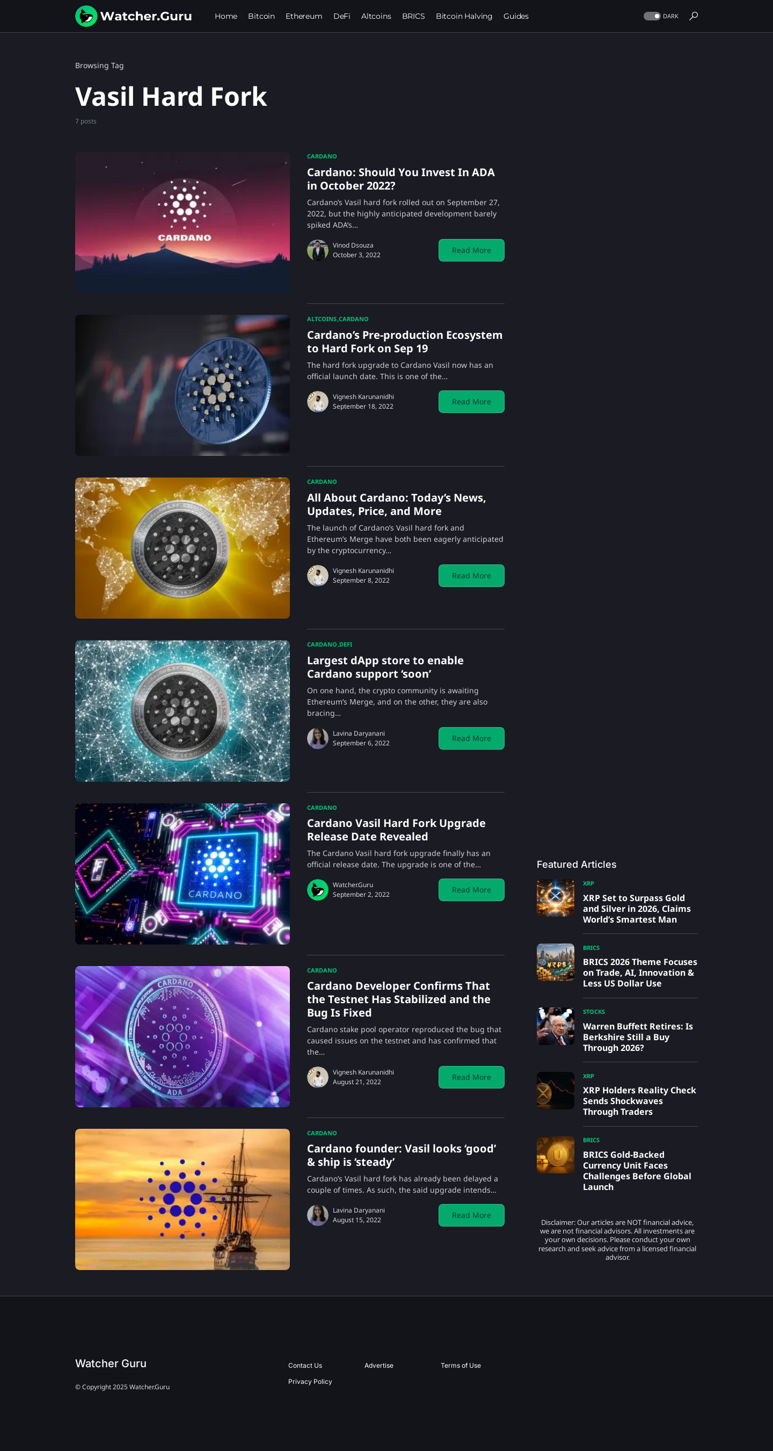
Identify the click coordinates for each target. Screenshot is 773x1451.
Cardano (322, 156)
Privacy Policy (310, 1381)
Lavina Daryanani (359, 733)
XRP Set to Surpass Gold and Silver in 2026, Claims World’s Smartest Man (637, 909)
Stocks (594, 1011)
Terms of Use (461, 1365)
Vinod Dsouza (353, 245)
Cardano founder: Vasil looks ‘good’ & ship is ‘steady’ (401, 1155)
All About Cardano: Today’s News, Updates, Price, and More (396, 504)
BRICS (591, 948)
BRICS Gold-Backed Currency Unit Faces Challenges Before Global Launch (637, 1170)
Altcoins (322, 319)
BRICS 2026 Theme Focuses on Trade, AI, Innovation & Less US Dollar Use (640, 972)
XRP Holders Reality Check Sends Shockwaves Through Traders (639, 1101)
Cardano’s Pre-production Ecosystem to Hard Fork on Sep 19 (405, 341)
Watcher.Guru (353, 884)
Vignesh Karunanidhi (363, 396)
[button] (660, 16)
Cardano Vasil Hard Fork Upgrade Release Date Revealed (396, 829)
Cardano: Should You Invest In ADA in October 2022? (401, 178)
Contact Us (305, 1365)
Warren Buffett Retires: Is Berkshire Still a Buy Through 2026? (638, 1037)
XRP (588, 883)
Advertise (378, 1365)
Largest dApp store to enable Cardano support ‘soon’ (385, 667)
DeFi (345, 644)
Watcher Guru (111, 1363)
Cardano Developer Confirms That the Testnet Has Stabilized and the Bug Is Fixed (399, 999)
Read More (471, 250)
